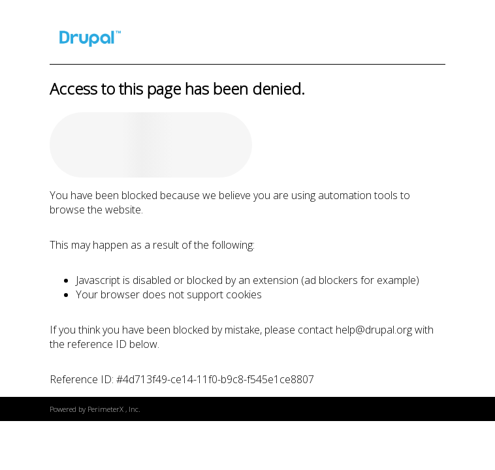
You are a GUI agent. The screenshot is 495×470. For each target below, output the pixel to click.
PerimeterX (105, 409)
